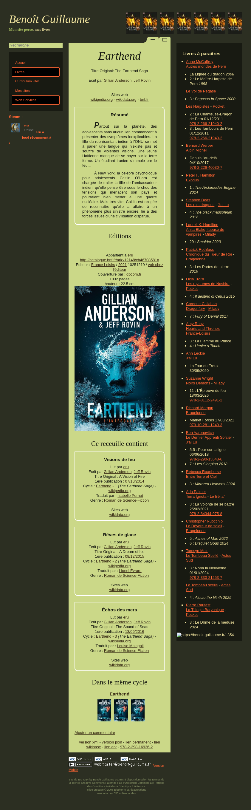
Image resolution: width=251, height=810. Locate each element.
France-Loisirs (198, 333)
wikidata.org (126, 99)
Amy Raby (195, 323)
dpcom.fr (133, 274)
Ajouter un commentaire (95, 732)
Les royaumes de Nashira (208, 284)
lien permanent (138, 742)
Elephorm (120, 789)
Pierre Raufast (198, 605)
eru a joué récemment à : (30, 137)
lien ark (110, 747)
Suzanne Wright (199, 378)
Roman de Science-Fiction (126, 500)
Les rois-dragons (200, 204)
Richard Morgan (199, 408)
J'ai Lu (223, 204)
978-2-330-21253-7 (206, 577)
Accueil (20, 62)
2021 (122, 264)
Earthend (103, 486)
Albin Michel (196, 150)
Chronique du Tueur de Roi (209, 254)
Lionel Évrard (130, 570)
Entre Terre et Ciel (201, 476)
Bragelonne (195, 259)
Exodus (192, 180)
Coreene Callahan (201, 304)
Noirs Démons (198, 383)
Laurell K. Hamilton (202, 224)
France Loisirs (103, 264)
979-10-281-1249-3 (206, 425)
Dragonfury (195, 308)
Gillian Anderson (117, 80)
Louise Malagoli (130, 646)
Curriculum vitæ (27, 81)
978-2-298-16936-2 (136, 747)
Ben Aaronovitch (200, 432)
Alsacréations (137, 789)
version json (112, 742)
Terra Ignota (196, 496)
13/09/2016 (134, 631)
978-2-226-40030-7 (206, 167)
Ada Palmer (196, 491)
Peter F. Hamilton (200, 175)
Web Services (25, 100)
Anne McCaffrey (199, 61)
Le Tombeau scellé (202, 585)
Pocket (218, 106)
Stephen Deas (198, 200)
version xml (88, 742)
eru (130, 255)
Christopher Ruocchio (204, 521)
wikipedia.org (102, 99)
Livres (19, 72)
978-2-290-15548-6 (206, 459)
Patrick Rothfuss (200, 249)
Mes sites (22, 90)
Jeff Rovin (142, 80)
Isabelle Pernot (130, 495)
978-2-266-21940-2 (206, 123)
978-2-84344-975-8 (206, 513)
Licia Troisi (195, 279)
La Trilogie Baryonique (205, 610)
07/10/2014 (134, 481)
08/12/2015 (134, 556)
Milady (210, 234)
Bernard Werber (199, 145)
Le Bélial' (217, 496)
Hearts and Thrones (203, 328)
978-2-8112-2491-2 (206, 400)
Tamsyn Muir (197, 550)
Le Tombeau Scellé (202, 555)
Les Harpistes (197, 106)
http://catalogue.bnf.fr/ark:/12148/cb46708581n (119, 260)
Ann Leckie (195, 353)
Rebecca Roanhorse (203, 471)
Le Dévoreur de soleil (204, 526)
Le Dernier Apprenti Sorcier (209, 437)
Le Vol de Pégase (201, 91)
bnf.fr (144, 99)
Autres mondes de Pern (206, 66)
